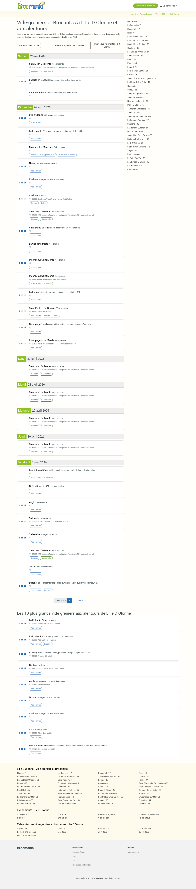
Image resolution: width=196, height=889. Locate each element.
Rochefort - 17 (133, 29)
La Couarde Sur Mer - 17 (138, 120)
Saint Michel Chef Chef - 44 (139, 116)
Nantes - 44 (132, 21)
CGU (74, 856)
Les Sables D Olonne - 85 (138, 52)
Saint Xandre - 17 (134, 112)
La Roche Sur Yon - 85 (137, 36)
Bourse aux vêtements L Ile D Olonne (107, 45)
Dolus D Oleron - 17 (135, 105)
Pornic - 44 (132, 63)
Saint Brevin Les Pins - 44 (138, 147)
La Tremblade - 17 (135, 165)
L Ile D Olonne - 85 (135, 143)
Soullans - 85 (133, 124)
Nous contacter (133, 852)
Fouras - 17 (132, 59)
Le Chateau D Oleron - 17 (138, 162)
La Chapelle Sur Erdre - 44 (138, 82)
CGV (74, 861)
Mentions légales (78, 852)
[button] (168, 5)
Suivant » (81, 600)
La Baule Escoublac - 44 (137, 40)
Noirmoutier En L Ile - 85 (137, 101)
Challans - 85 (133, 48)
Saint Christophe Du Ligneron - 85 (142, 78)
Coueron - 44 (132, 169)
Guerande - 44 (133, 86)
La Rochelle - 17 (134, 25)
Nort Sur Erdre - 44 (135, 131)
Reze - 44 (131, 33)
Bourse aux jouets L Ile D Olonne (69, 45)
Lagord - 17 (132, 67)
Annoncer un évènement (145, 6)
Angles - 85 (132, 150)
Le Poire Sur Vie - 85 (136, 158)
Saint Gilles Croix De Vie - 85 (139, 135)
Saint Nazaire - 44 (135, 55)
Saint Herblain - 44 (135, 97)
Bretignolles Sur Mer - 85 (138, 139)
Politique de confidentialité (82, 865)
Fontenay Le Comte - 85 (137, 71)
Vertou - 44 (132, 90)
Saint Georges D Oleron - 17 (139, 93)
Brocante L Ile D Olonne (29, 45)
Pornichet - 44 (133, 154)
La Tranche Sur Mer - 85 (137, 128)
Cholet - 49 (132, 74)
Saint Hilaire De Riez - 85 (138, 44)
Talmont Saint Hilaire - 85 (138, 109)
